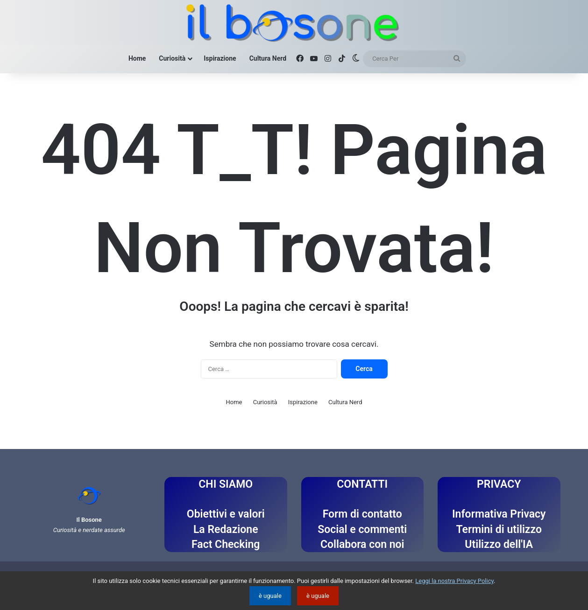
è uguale (270, 595)
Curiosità (172, 58)
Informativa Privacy (499, 514)
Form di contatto (362, 514)
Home (137, 58)
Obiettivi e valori (226, 514)
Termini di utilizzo (499, 529)
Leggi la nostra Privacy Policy (454, 580)
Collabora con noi (362, 544)
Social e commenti (362, 529)
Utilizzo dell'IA (499, 544)
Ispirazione (220, 58)
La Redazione (225, 529)
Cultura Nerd (267, 58)
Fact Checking (225, 544)
